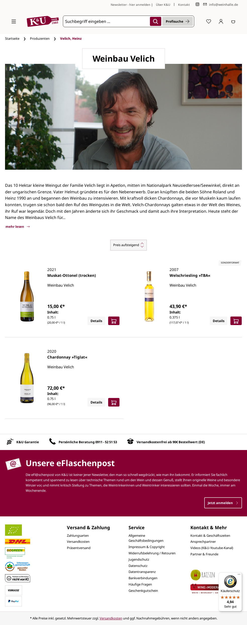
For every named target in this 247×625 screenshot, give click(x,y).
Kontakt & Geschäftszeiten (210, 535)
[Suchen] (155, 21)
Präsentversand (79, 548)
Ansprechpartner (203, 541)
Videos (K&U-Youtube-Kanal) (211, 548)
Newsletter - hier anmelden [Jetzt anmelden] (130, 5)
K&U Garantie (27, 442)
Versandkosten (78, 541)
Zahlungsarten (78, 535)
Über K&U (163, 5)
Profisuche (177, 21)
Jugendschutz (139, 559)
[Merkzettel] (208, 21)
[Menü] (14, 21)
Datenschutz (138, 565)
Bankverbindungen (143, 578)
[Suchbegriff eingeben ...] (106, 21)
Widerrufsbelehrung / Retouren (152, 553)
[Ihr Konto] (221, 21)
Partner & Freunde (204, 554)
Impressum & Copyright (147, 547)
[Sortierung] (128, 245)
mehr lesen (18, 226)
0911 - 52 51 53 (106, 442)
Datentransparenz (142, 571)
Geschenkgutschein (143, 590)
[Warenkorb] (233, 21)
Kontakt (184, 5)
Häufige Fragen (140, 584)
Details (96, 321)
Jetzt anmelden (223, 503)
